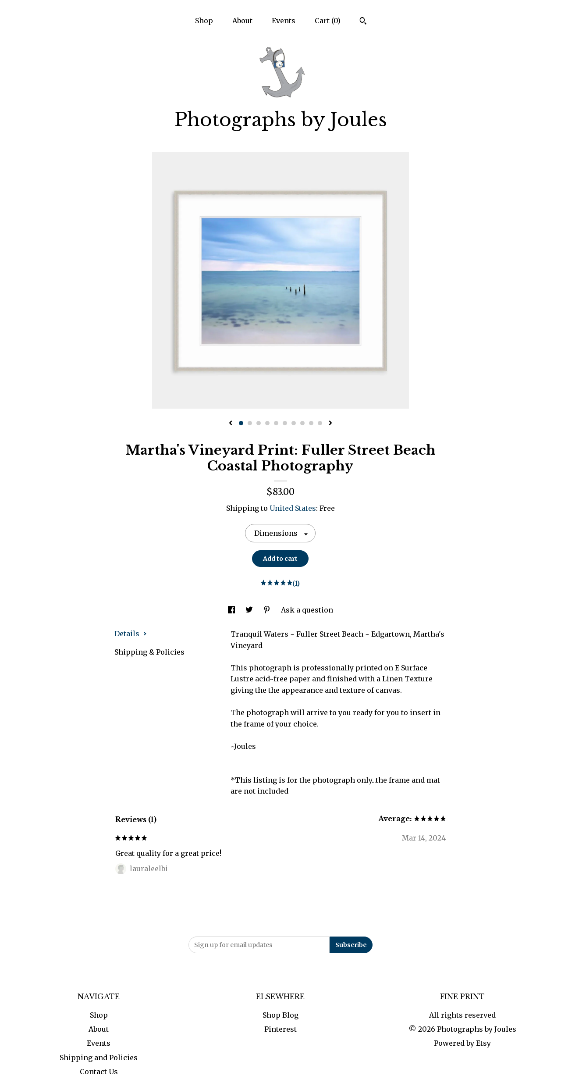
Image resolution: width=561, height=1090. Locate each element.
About (242, 20)
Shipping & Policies (149, 652)
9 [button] (311, 423)
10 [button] (320, 423)
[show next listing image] (330, 423)
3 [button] (258, 423)
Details (130, 633)
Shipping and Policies (99, 1057)
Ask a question (307, 610)
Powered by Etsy (462, 1043)
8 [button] (302, 423)
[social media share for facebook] (232, 610)
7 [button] (293, 423)
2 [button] (250, 423)
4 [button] (267, 423)
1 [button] (241, 423)
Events (283, 20)
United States (293, 508)
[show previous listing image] (230, 423)
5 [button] (276, 423)
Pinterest (280, 1029)
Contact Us (99, 1071)
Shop (204, 20)
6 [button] (285, 423)
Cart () (328, 20)
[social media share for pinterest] (267, 610)
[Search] (363, 22)
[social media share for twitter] (250, 610)
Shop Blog (280, 1015)
